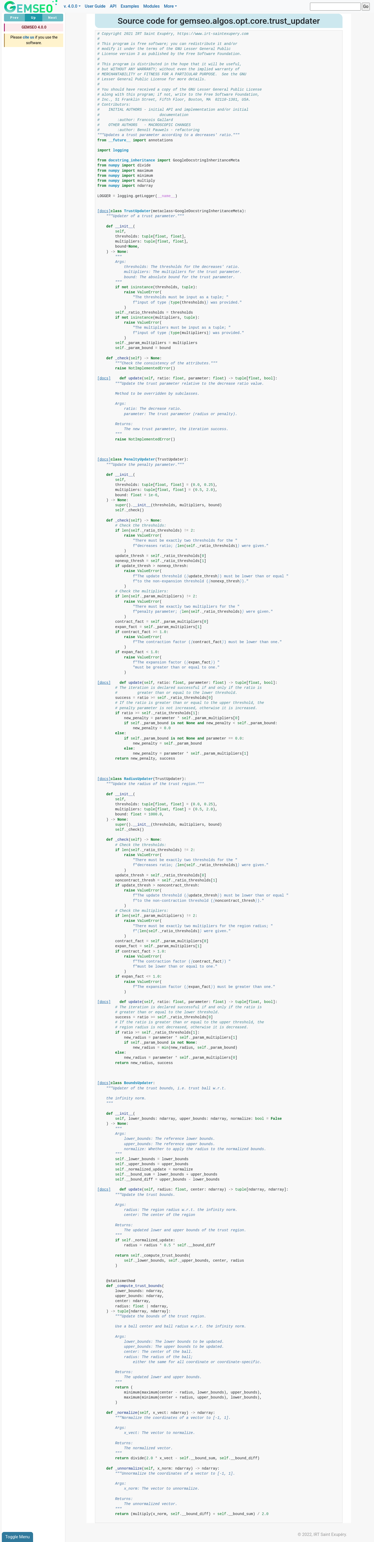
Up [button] (33, 18)
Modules (151, 6)
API (113, 6)
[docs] (104, 211)
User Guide (95, 6)
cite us (28, 37)
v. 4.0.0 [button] (70, 6)
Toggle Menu (17, 1536)
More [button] (169, 6)
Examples (130, 6)
